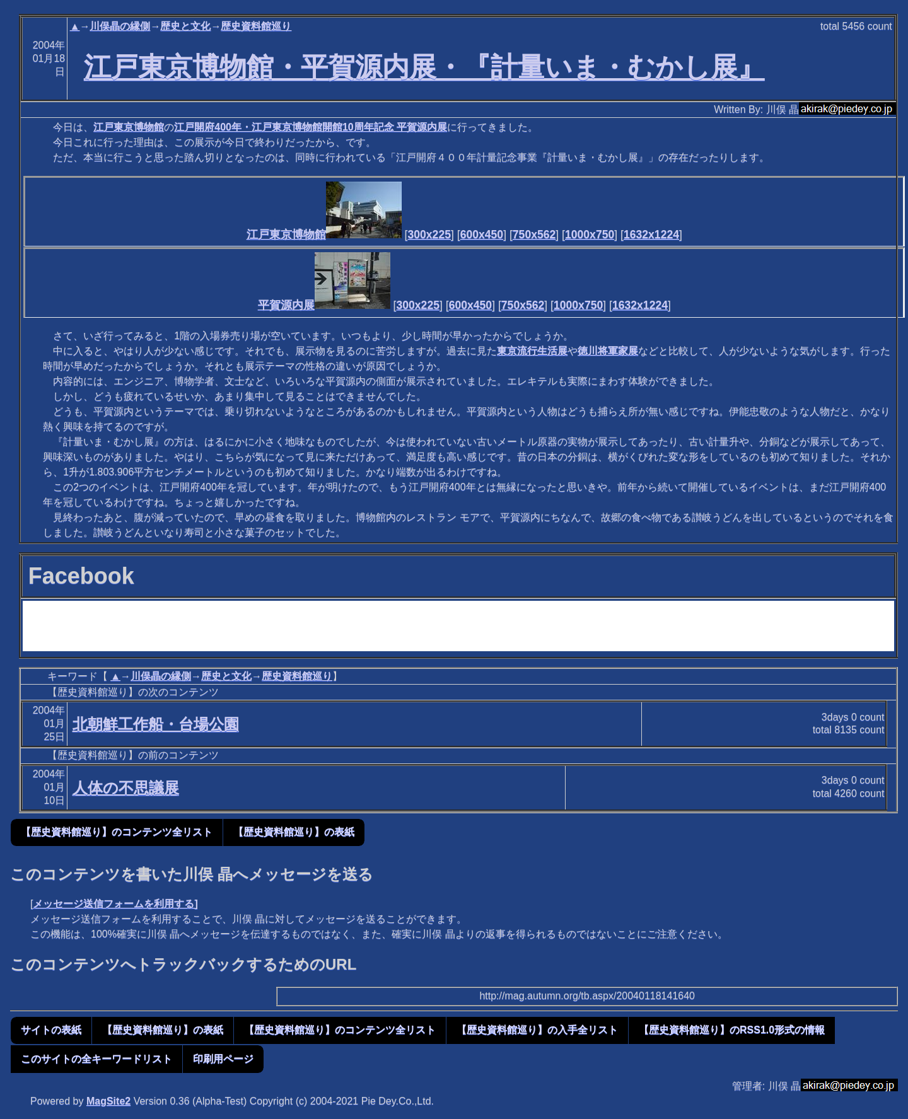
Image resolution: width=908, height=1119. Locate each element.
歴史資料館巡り (256, 26)
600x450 (482, 234)
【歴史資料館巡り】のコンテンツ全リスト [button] (116, 831)
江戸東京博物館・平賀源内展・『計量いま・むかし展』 (424, 67)
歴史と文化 (185, 26)
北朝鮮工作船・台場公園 (156, 724)
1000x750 (589, 234)
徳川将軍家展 (608, 350)
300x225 (429, 234)
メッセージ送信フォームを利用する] (115, 903)
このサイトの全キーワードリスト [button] (96, 1058)
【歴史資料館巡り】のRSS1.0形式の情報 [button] (732, 1029)
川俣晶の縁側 (120, 26)
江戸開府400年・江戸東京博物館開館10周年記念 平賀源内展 (310, 127)
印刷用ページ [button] (223, 1058)
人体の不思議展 (126, 787)
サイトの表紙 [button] (51, 1029)
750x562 (534, 234)
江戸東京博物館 (128, 127)
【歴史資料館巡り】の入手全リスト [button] (537, 1029)
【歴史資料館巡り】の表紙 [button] (293, 831)
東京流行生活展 (532, 350)
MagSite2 (108, 1101)
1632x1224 (651, 234)
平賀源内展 (324, 305)
